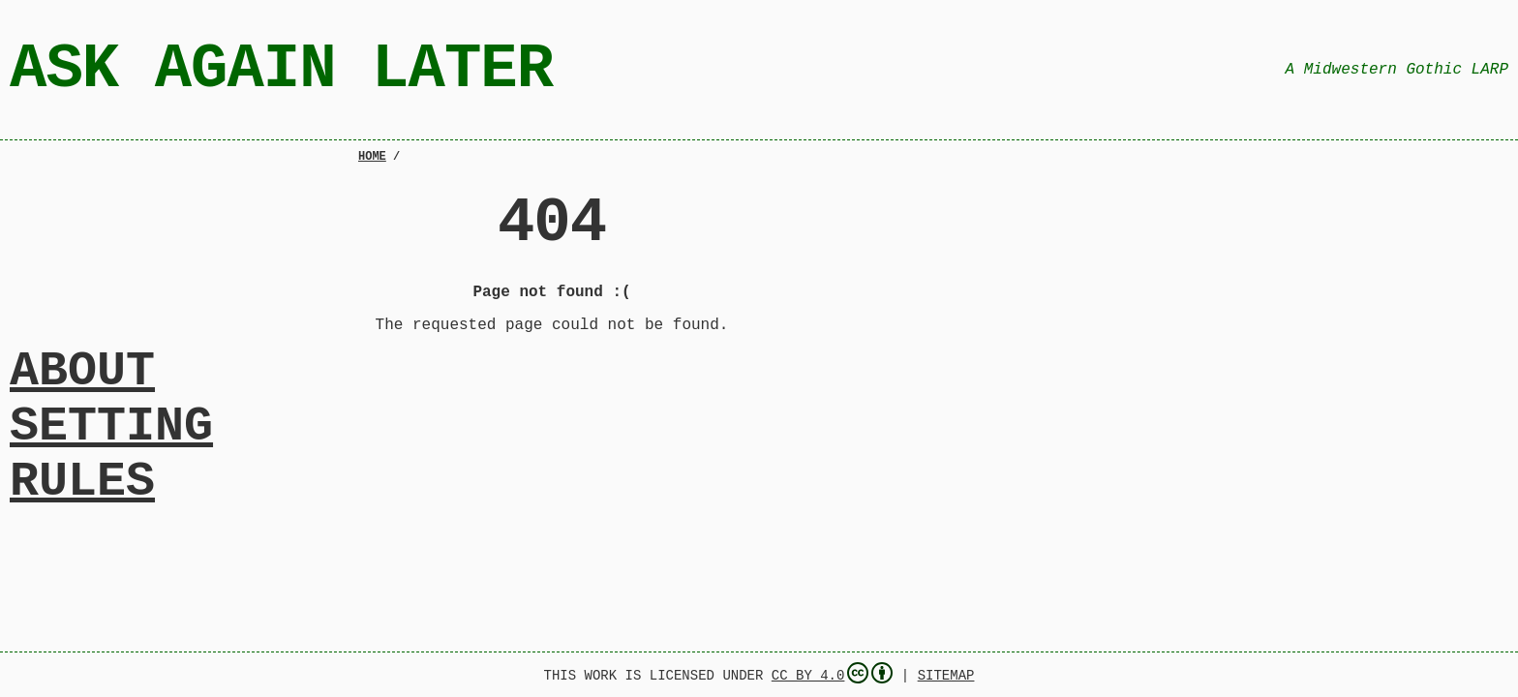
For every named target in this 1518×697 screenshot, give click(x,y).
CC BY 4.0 (833, 672)
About (82, 360)
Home (372, 158)
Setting (111, 426)
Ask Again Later (281, 69)
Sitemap (946, 674)
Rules (82, 492)
